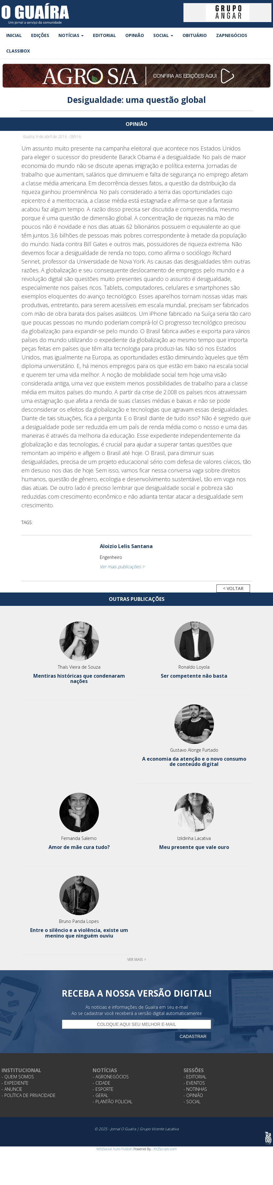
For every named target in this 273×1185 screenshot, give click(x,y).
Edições (40, 35)
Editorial (104, 35)
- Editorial (194, 1077)
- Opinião (193, 1095)
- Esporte (103, 1089)
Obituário (195, 35)
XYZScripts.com (165, 1148)
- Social (192, 1101)
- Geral (100, 1095)
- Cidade (101, 1083)
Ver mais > (136, 959)
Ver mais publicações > (122, 566)
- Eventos (194, 1083)
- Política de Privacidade (29, 1095)
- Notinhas (195, 1089)
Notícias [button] (71, 35)
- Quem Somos (18, 1077)
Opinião (134, 35)
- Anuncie (12, 1089)
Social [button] (163, 35)
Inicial (14, 35)
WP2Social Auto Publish (114, 1148)
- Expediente (15, 1083)
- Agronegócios (111, 1077)
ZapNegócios (231, 35)
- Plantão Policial (112, 1101)
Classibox (18, 51)
